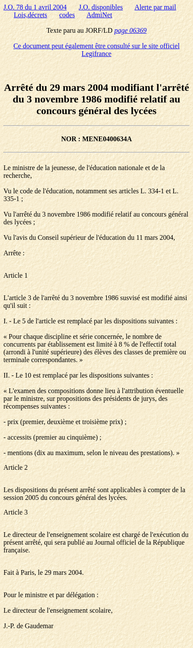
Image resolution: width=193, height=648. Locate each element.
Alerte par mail (155, 7)
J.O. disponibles (101, 7)
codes (67, 15)
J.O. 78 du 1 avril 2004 (35, 7)
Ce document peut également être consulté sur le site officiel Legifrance (96, 49)
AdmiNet (99, 15)
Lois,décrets (30, 15)
